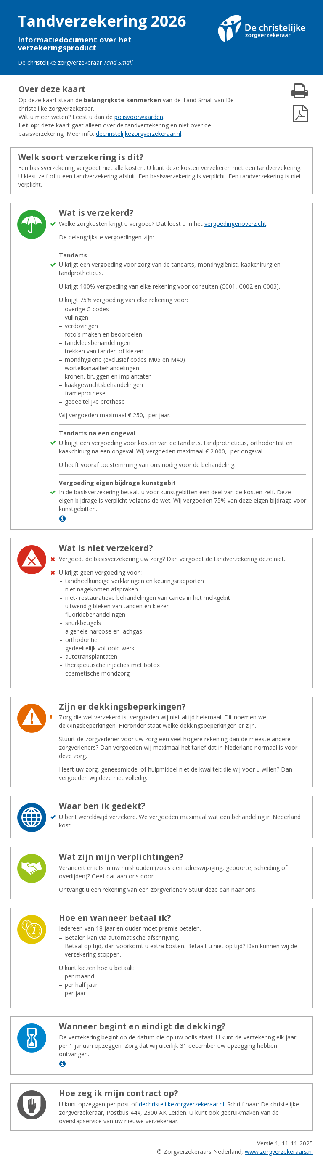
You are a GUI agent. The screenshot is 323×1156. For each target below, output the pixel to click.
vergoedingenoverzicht (235, 224)
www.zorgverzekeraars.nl (279, 1152)
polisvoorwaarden (138, 117)
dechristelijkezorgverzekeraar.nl (138, 134)
